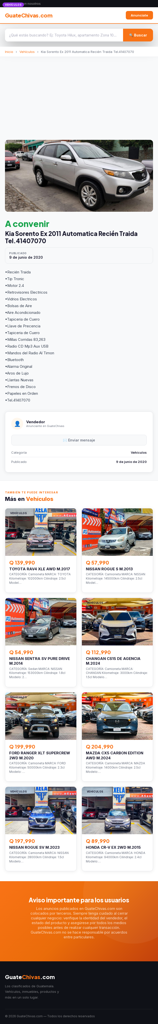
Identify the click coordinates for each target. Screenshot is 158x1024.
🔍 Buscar (138, 35)
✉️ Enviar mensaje (79, 440)
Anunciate (139, 15)
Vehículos (27, 52)
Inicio (9, 52)
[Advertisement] (79, 94)
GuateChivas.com (28, 15)
